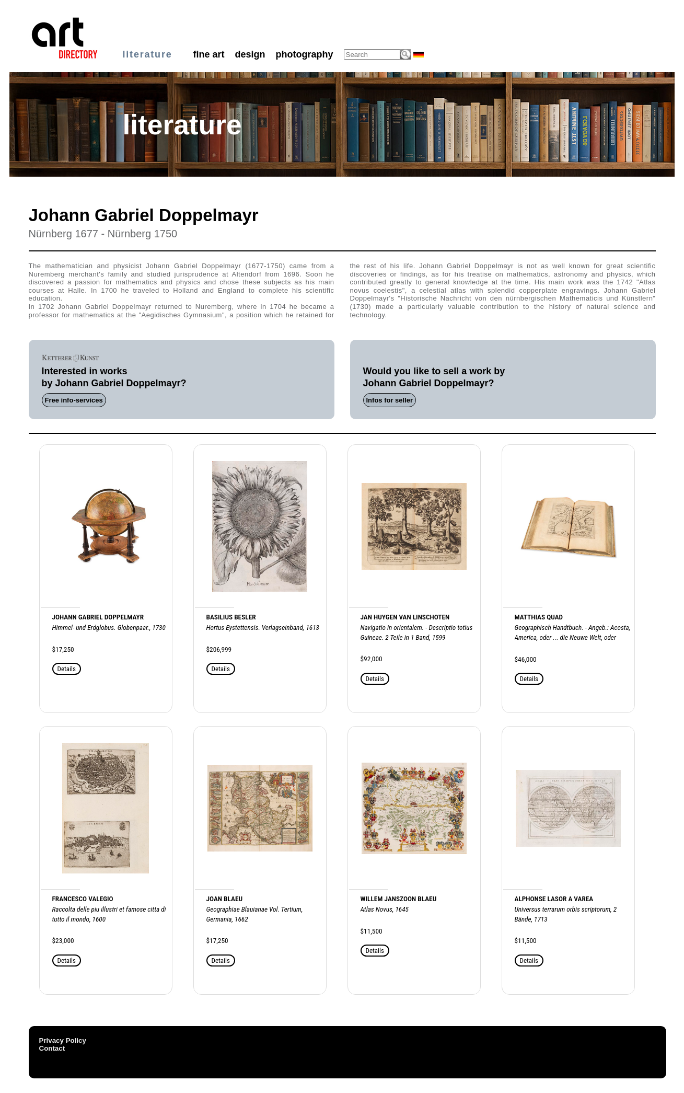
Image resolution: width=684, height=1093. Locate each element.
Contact (52, 1048)
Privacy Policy (62, 1040)
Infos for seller (389, 400)
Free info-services (74, 400)
